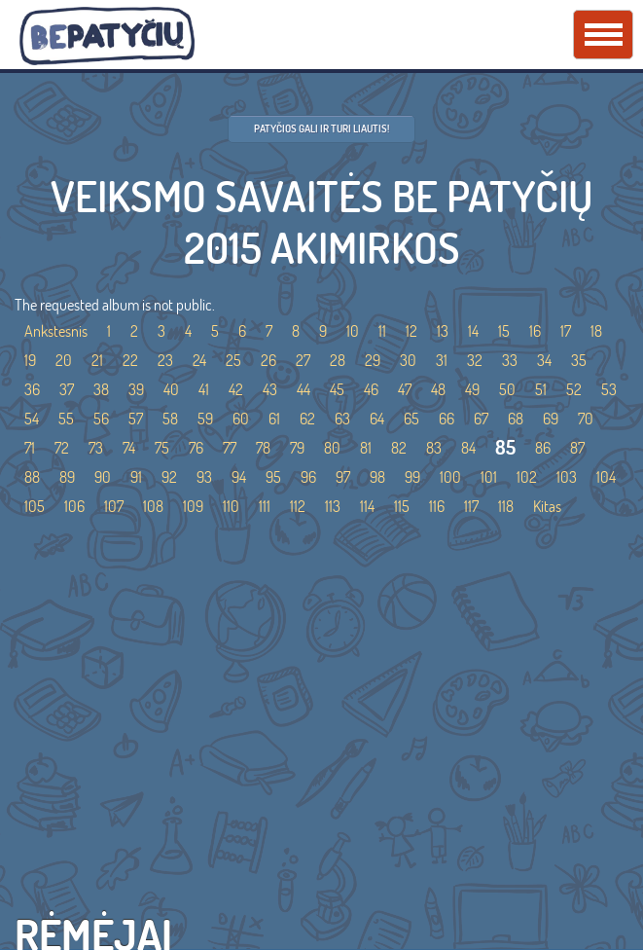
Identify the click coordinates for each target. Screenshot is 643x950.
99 (412, 477)
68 (515, 418)
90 (102, 477)
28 (337, 360)
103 (566, 477)
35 (579, 360)
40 (171, 389)
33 (510, 360)
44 (303, 389)
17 (565, 331)
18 (596, 331)
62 (307, 418)
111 (264, 506)
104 (606, 477)
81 (366, 447)
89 (67, 477)
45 (337, 389)
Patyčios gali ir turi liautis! (321, 128)
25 (233, 360)
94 (239, 477)
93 (204, 477)
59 (205, 418)
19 (30, 360)
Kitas (547, 506)
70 (585, 418)
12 (411, 331)
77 (229, 447)
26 (268, 360)
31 (441, 360)
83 (434, 447)
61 (274, 418)
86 (543, 447)
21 (97, 360)
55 (66, 418)
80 (332, 447)
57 (135, 418)
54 (31, 418)
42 (236, 389)
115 (402, 506)
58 (170, 418)
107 (114, 506)
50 (507, 389)
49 (472, 389)
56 (101, 418)
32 (474, 360)
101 (489, 477)
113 (332, 506)
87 (577, 447)
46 (371, 389)
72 (61, 447)
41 (203, 389)
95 (273, 477)
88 (32, 477)
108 (153, 506)
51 (541, 389)
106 (74, 506)
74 (129, 447)
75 (162, 447)
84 (468, 447)
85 (505, 447)
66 (446, 418)
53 (609, 389)
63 (342, 418)
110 (231, 506)
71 (29, 447)
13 (442, 331)
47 (404, 389)
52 (574, 389)
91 (136, 477)
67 (481, 418)
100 (450, 477)
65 (411, 418)
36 (32, 389)
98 (377, 477)
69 (550, 418)
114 (367, 506)
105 (34, 506)
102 (527, 477)
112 (297, 506)
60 (240, 418)
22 (130, 360)
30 (408, 360)
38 (101, 389)
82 (399, 447)
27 (303, 360)
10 (352, 331)
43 (270, 389)
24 (199, 360)
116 (437, 506)
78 (263, 447)
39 (136, 389)
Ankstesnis (56, 331)
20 (63, 360)
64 (377, 418)
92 (169, 477)
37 (66, 389)
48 (438, 389)
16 (535, 331)
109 (193, 506)
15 (504, 331)
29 (372, 360)
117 (471, 506)
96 (308, 477)
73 (96, 447)
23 (165, 360)
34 (544, 360)
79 (297, 447)
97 (343, 477)
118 (506, 506)
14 (473, 331)
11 (382, 331)
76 (196, 447)
